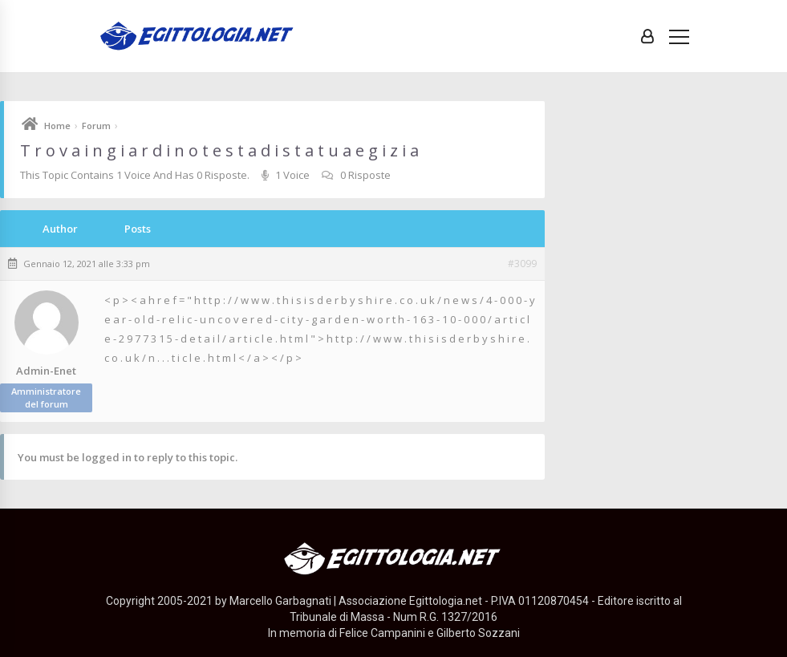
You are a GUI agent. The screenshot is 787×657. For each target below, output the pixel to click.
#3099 (522, 264)
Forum (96, 126)
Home (57, 126)
